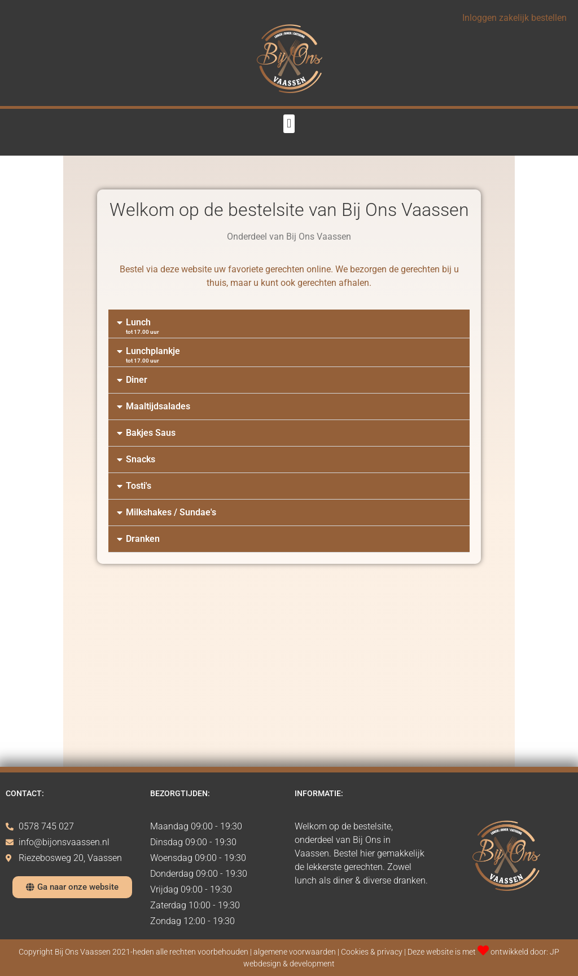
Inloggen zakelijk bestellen (514, 17)
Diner (136, 379)
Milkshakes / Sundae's (171, 512)
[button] (288, 123)
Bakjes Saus (151, 432)
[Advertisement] (289, 677)
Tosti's (138, 485)
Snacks (140, 459)
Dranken (143, 538)
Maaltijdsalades (158, 406)
